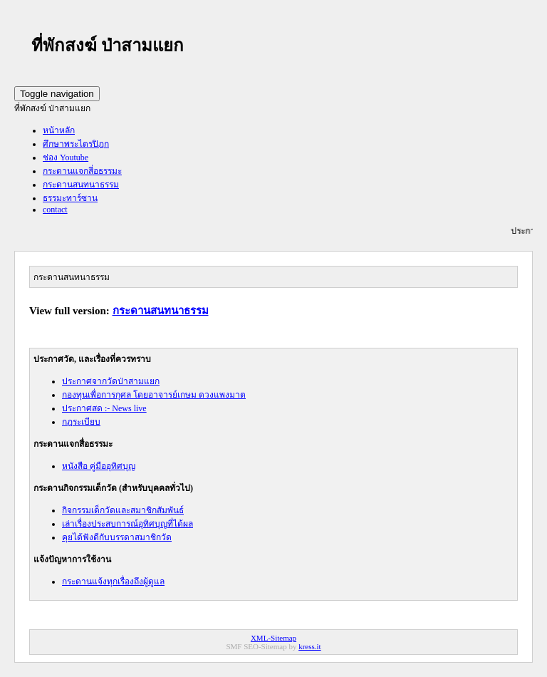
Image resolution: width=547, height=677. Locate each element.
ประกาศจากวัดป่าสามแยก (111, 381)
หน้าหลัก (59, 130)
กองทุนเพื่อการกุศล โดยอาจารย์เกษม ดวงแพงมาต (154, 395)
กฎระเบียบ (81, 422)
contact (55, 210)
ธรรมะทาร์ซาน (70, 198)
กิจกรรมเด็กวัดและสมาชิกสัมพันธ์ (123, 510)
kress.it (309, 646)
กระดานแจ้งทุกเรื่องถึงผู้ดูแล (113, 581)
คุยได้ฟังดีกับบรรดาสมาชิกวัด (117, 537)
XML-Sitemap (273, 638)
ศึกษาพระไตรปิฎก (76, 144)
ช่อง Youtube (65, 157)
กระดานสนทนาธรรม (81, 185)
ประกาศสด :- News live (104, 408)
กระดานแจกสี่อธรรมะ (82, 171)
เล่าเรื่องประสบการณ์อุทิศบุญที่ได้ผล (127, 524)
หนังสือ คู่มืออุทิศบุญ (98, 466)
